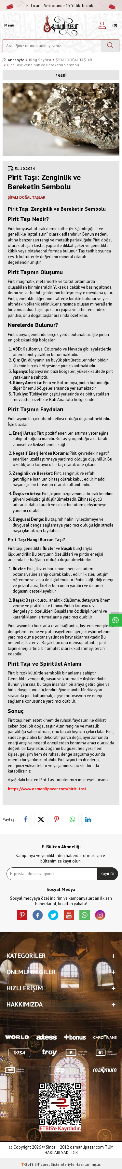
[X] (53, 915)
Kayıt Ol (108, 873)
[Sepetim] (114, 25)
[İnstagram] (100, 915)
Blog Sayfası (40, 59)
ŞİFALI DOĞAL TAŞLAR (74, 59)
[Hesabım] (102, 25)
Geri (61, 75)
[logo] (61, 25)
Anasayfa (13, 59)
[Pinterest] (22, 915)
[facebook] (38, 915)
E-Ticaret (42, 1164)
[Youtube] (69, 915)
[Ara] (110, 45)
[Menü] (8, 25)
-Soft (27, 1164)
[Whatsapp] (84, 915)
